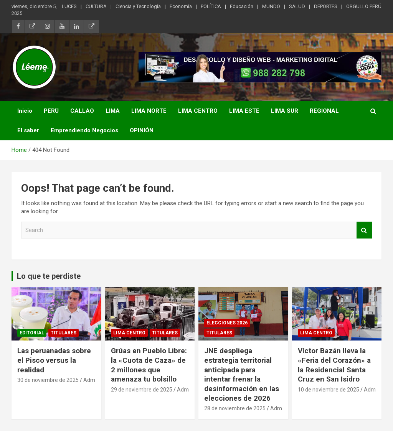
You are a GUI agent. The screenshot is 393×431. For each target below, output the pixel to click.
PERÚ (51, 110)
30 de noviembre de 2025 (48, 380)
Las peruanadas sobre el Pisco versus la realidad (54, 360)
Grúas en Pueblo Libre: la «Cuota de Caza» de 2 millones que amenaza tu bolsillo (149, 364)
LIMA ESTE (244, 110)
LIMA (113, 110)
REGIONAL (324, 110)
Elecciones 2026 (227, 323)
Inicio (24, 110)
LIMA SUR (284, 110)
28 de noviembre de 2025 (235, 408)
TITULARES (63, 333)
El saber (28, 130)
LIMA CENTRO (198, 110)
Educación (241, 6)
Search (364, 230)
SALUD (297, 6)
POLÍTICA (211, 6)
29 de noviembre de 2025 (141, 390)
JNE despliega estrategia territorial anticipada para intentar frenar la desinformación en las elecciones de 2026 (241, 374)
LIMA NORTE (149, 110)
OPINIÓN (142, 130)
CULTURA (96, 6)
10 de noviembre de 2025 (328, 390)
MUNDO (271, 6)
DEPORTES (325, 6)
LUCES (69, 6)
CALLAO (82, 110)
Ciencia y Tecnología (138, 6)
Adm (89, 380)
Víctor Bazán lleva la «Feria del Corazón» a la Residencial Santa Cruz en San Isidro (334, 364)
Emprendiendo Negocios (84, 130)
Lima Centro (129, 333)
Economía (181, 6)
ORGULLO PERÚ (363, 6)
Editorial (32, 333)
